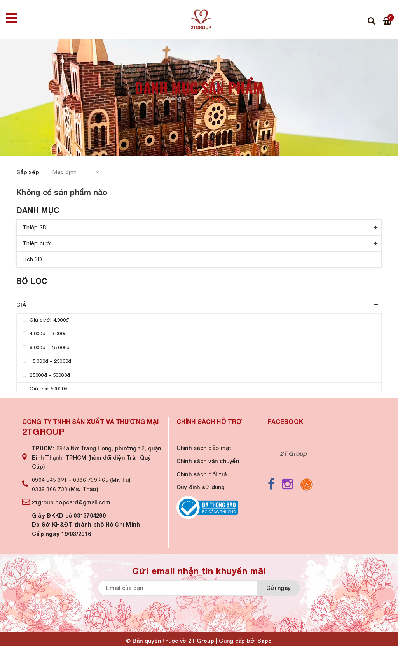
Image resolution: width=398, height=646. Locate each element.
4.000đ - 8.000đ (45, 333)
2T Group (293, 453)
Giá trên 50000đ (45, 389)
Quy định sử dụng (200, 487)
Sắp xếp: (28, 172)
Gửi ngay (278, 588)
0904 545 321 (49, 479)
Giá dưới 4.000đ (46, 320)
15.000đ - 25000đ (47, 361)
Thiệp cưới (37, 243)
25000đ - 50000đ (46, 375)
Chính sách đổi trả (201, 474)
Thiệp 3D (35, 227)
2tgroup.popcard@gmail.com (71, 502)
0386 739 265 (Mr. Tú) (101, 479)
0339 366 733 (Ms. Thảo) (65, 489)
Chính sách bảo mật (204, 448)
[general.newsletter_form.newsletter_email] (195, 588)
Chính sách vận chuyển (207, 461)
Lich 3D (32, 259)
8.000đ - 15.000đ (46, 347)
